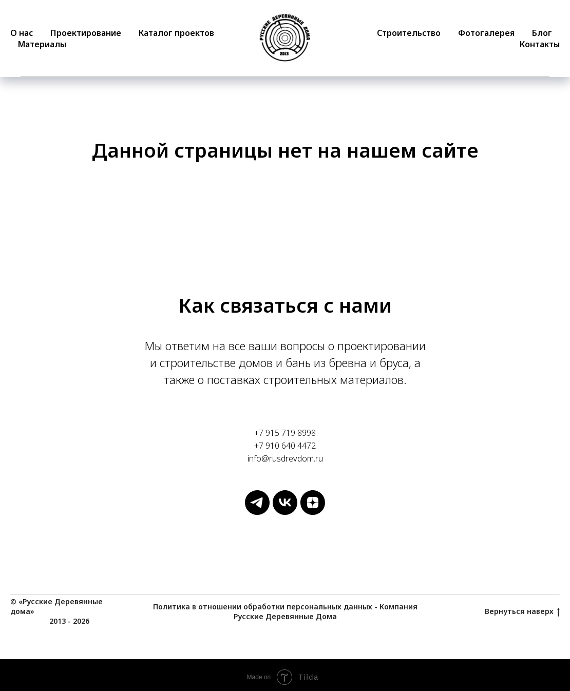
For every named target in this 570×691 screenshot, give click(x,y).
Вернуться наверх (522, 612)
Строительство (409, 33)
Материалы (42, 44)
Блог (542, 33)
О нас (21, 33)
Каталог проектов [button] (176, 33)
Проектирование (85, 33)
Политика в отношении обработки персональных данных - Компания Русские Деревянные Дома (285, 611)
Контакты (540, 44)
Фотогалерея (486, 33)
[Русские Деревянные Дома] (257, 512)
